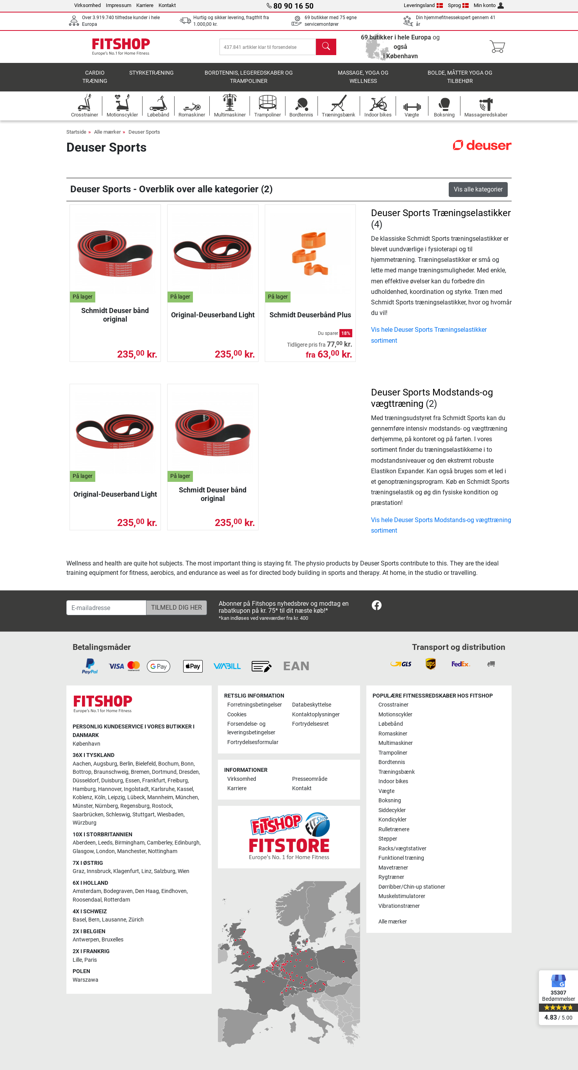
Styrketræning (151, 73)
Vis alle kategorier (478, 189)
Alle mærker (107, 132)
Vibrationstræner (399, 906)
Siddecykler (392, 810)
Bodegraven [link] (118, 891)
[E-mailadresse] (106, 607)
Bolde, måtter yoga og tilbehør (460, 77)
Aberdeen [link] (84, 842)
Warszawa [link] (85, 980)
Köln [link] (100, 797)
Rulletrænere (393, 829)
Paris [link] (90, 960)
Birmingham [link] (129, 842)
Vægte (386, 791)
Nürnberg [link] (106, 806)
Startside (76, 132)
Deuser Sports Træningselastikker (441, 213)
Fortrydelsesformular (252, 742)
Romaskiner (392, 733)
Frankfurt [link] (153, 780)
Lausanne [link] (114, 919)
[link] (377, 606)
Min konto (489, 5)
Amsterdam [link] (87, 891)
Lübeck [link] (136, 797)
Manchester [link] (131, 851)
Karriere (144, 5)
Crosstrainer (393, 704)
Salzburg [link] (164, 871)
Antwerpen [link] (86, 939)
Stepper (387, 839)
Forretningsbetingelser (254, 704)
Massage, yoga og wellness (363, 77)
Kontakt (167, 5)
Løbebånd (390, 724)
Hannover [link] (109, 789)
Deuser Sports (144, 132)
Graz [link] (78, 871)
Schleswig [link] (118, 814)
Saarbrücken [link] (88, 814)
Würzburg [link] (84, 822)
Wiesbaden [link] (170, 814)
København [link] (86, 744)
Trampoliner (392, 753)
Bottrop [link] (82, 772)
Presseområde (309, 779)
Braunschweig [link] (111, 772)
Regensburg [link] (135, 806)
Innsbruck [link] (99, 871)
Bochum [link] (168, 763)
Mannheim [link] (160, 797)
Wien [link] (183, 871)
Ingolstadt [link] (136, 789)
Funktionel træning (401, 858)
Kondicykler (392, 819)
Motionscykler (395, 714)
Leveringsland (423, 5)
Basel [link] (79, 919)
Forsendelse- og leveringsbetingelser (251, 728)
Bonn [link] (187, 763)
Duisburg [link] (112, 780)
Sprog (458, 5)
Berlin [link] (126, 763)
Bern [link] (94, 919)
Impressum (118, 5)
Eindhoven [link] (174, 891)
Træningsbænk (396, 772)
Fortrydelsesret (310, 724)
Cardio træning (94, 77)
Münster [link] (83, 806)
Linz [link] (146, 871)
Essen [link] (132, 780)
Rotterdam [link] (117, 899)
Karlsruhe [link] (163, 789)
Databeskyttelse (311, 704)
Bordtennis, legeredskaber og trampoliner (249, 77)
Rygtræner (391, 877)
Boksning (389, 800)
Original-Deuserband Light (213, 315)
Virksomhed (87, 5)
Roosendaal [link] (87, 899)
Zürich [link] (136, 919)
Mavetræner (393, 867)
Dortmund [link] (164, 772)
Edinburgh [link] (187, 842)
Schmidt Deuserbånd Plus (310, 315)
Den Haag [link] (147, 891)
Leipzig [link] (116, 797)
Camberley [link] (159, 842)
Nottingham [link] (162, 851)
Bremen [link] (140, 772)
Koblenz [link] (82, 797)
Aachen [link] (82, 763)
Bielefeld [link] (146, 763)
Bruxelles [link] (112, 939)
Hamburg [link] (84, 789)
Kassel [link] (185, 789)
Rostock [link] (162, 806)
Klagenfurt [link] (126, 871)
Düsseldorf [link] (86, 780)
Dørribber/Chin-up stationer (411, 887)
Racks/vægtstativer (402, 848)
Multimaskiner (395, 743)
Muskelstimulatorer (401, 896)
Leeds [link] (105, 842)
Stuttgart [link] (143, 814)
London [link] (105, 851)
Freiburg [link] (178, 780)
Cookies (236, 714)
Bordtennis (391, 762)
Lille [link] (77, 960)
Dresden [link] (189, 772)
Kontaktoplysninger (316, 714)
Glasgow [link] (83, 851)
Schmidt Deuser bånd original (115, 314)
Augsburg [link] (105, 763)
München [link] (186, 797)
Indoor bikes (393, 781)
